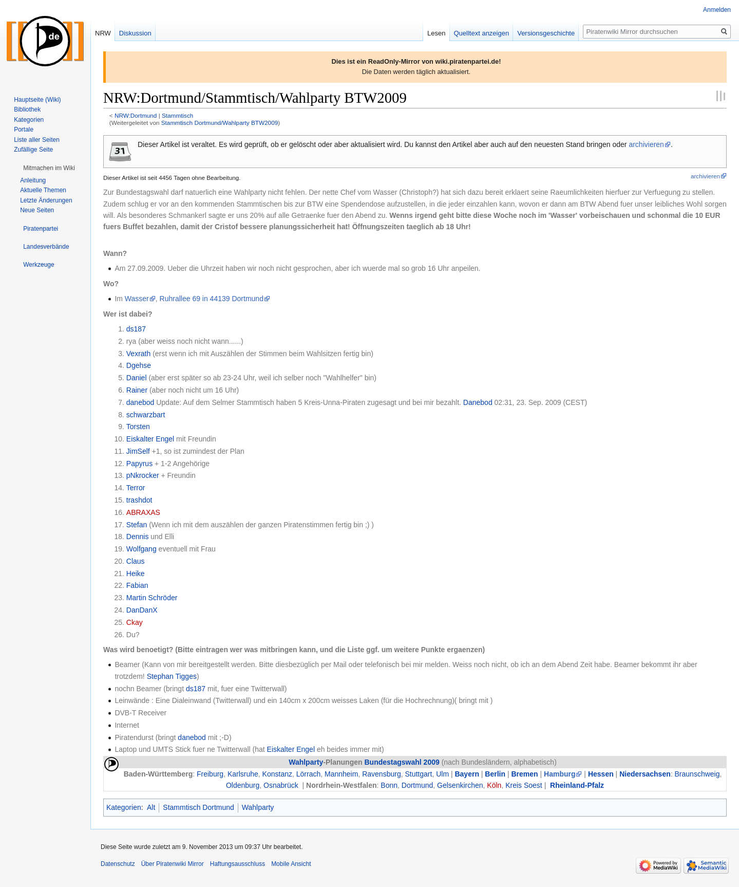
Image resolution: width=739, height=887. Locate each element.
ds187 (136, 329)
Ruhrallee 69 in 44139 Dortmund (211, 298)
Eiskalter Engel (150, 439)
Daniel (136, 378)
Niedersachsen (645, 774)
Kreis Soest (523, 785)
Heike (135, 573)
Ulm (442, 774)
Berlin (495, 774)
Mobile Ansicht (291, 863)
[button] (49, 168)
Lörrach (308, 774)
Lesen (436, 33)
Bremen (524, 774)
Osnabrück (280, 785)
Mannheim (341, 774)
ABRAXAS (143, 512)
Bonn (389, 785)
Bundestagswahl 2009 (401, 762)
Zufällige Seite (33, 149)
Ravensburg (381, 774)
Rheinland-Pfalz (577, 785)
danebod (140, 402)
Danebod (477, 402)
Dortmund (417, 785)
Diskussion (135, 33)
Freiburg (210, 774)
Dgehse (138, 365)
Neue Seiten (37, 210)
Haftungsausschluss (237, 863)
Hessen (601, 774)
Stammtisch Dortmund (198, 807)
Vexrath (138, 353)
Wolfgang (141, 549)
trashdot (139, 500)
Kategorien (123, 807)
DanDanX (142, 610)
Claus (135, 561)
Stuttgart (418, 774)
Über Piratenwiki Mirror (172, 863)
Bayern (466, 774)
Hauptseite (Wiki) (37, 99)
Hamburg (559, 774)
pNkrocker (142, 475)
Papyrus (139, 463)
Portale (23, 129)
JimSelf (138, 451)
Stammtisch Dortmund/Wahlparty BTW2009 (219, 122)
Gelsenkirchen (460, 785)
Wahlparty (306, 762)
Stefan (136, 525)
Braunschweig (697, 774)
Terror (135, 488)
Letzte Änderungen (46, 200)
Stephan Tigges (172, 676)
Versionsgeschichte (546, 33)
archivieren (646, 144)
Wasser (137, 298)
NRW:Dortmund (136, 115)
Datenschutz (118, 863)
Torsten (138, 426)
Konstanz (277, 774)
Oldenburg (242, 785)
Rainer (136, 390)
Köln (494, 785)
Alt (151, 807)
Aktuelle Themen (43, 190)
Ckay (134, 622)
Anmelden (717, 9)
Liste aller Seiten (37, 139)
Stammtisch (177, 115)
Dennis (137, 536)
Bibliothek (27, 109)
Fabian (137, 585)
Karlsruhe (243, 774)
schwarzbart (145, 415)
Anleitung (33, 180)
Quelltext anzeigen (481, 33)
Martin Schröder (152, 598)
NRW (103, 33)
